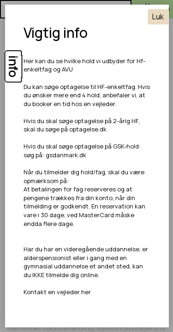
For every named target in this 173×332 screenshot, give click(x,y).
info (13, 66)
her (85, 292)
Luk (158, 17)
